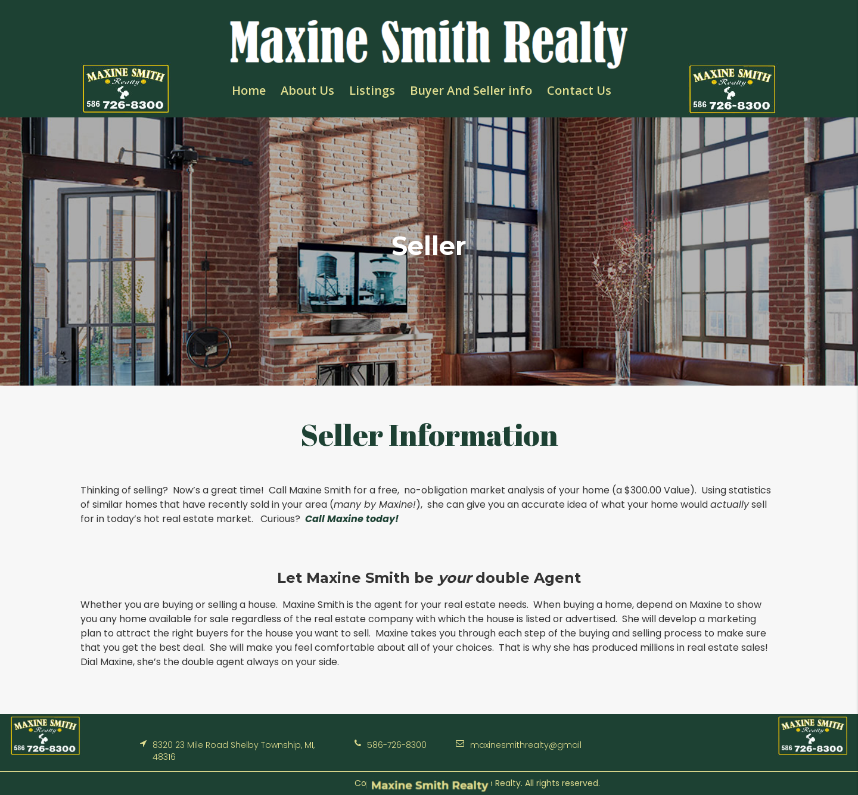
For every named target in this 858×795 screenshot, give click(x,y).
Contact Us (579, 90)
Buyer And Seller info (471, 90)
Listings (372, 90)
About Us (307, 90)
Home (249, 90)
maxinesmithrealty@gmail (526, 745)
